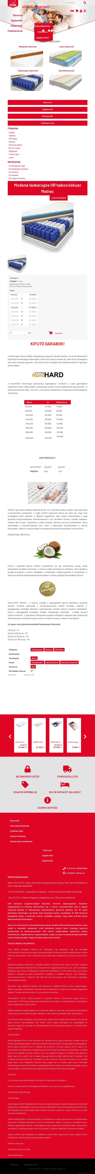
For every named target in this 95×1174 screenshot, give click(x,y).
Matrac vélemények (15, 1155)
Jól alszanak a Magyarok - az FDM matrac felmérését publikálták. (53, 891)
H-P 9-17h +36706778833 (36, 7)
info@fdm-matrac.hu (76, 873)
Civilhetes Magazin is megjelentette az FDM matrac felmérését (48, 897)
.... (23, 1155)
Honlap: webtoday (82, 1173)
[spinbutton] (19, 333)
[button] (25, 332)
